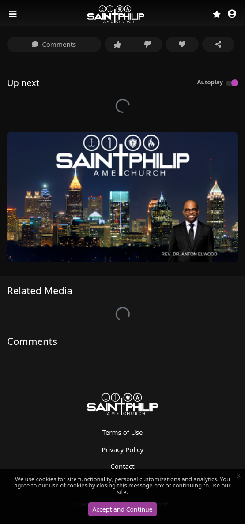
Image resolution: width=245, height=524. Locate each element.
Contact (122, 466)
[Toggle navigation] (13, 14)
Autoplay (210, 82)
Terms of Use (122, 432)
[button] (232, 14)
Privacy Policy (122, 449)
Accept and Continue (122, 509)
